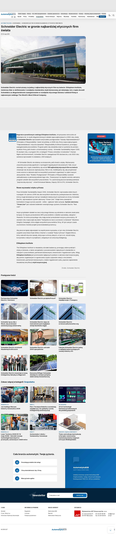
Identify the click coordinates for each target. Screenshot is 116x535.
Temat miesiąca (50, 16)
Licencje (27, 513)
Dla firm (102, 16)
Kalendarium (91, 16)
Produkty (31, 16)
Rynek (19, 16)
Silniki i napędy (22, 13)
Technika (73, 16)
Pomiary (81, 13)
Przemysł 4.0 (105, 13)
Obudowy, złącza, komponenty (92, 13)
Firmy (25, 16)
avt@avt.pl (111, 514)
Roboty (29, 13)
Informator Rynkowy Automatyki (10, 515)
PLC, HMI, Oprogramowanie (39, 13)
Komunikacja (64, 13)
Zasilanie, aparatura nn (53, 13)
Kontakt (3, 511)
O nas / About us (5, 513)
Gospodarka (39, 16)
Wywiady (66, 16)
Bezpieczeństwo (73, 13)
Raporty (59, 16)
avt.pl (109, 515)
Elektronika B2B (52, 511)
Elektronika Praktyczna (54, 515)
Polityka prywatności (30, 515)
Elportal (50, 513)
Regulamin (27, 511)
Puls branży (81, 16)
